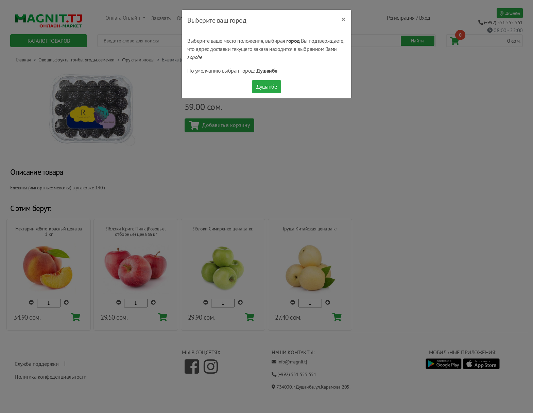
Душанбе (266, 86)
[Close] (343, 19)
